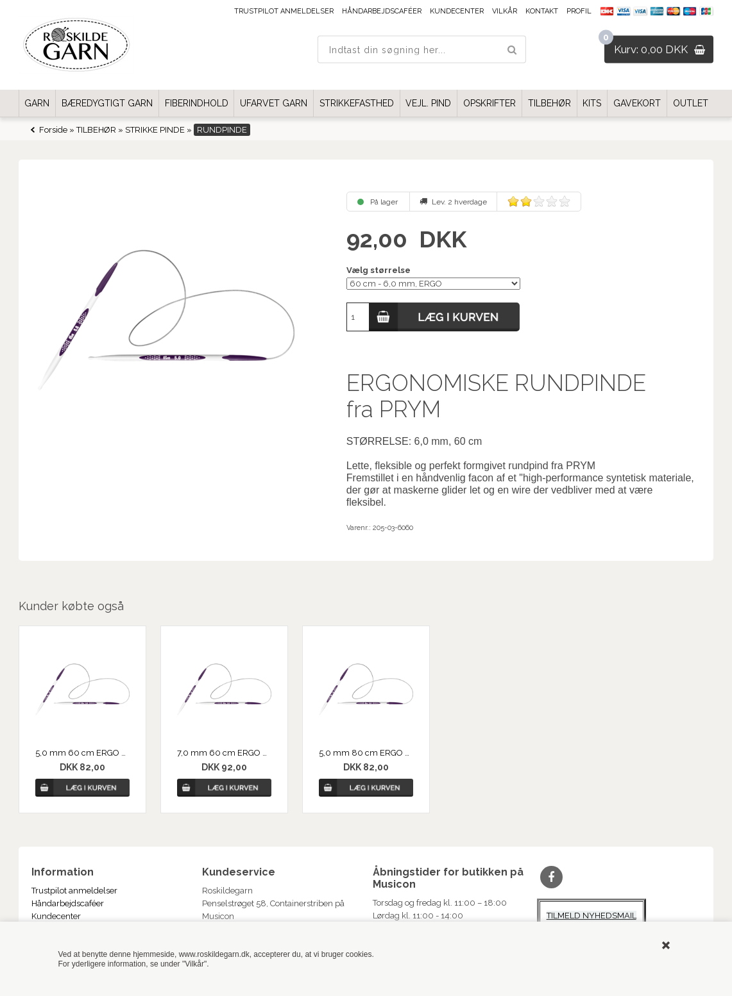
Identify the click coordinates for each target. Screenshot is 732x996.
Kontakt (541, 11)
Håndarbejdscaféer (381, 11)
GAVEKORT (637, 103)
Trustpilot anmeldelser (284, 11)
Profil (579, 11)
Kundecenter (457, 11)
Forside (53, 130)
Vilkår (504, 11)
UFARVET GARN (273, 103)
